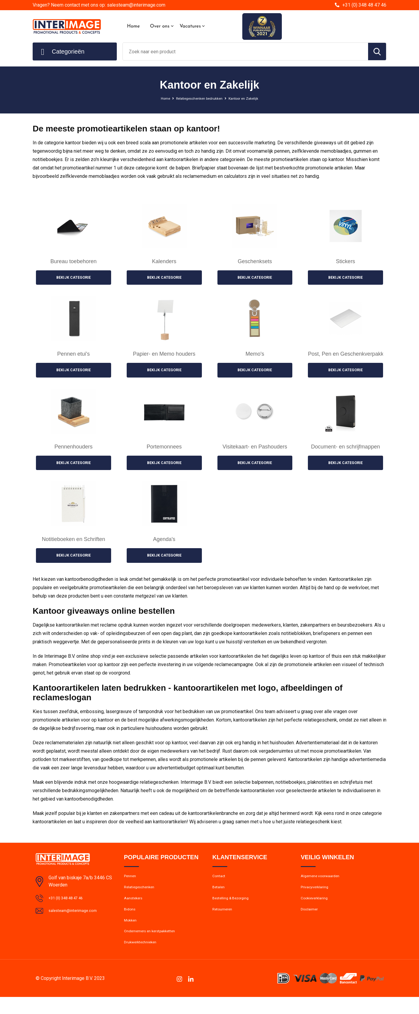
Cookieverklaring (317, 907)
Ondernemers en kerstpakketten (155, 945)
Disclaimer (311, 920)
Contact (220, 881)
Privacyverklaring (317, 894)
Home (133, 26)
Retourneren (224, 920)
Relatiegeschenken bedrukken (197, 98)
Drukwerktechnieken (143, 958)
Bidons (130, 920)
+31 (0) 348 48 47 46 (364, 5)
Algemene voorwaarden (324, 881)
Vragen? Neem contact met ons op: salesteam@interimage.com (99, 5)
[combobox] (245, 51)
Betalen (219, 894)
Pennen (131, 881)
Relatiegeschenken (142, 894)
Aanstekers (135, 907)
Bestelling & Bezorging (234, 907)
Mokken (131, 933)
